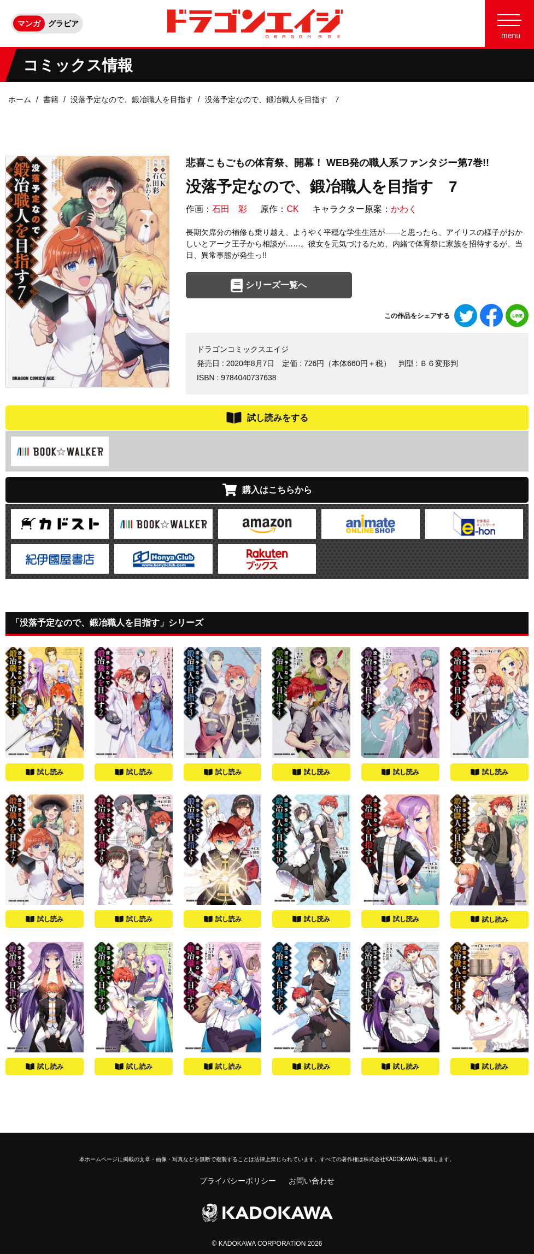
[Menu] (509, 23)
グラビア (63, 23)
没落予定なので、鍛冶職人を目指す (132, 99)
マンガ (28, 23)
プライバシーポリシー (237, 1180)
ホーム (19, 99)
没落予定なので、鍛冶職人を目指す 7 (272, 99)
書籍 (50, 99)
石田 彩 (229, 209)
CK (292, 209)
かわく (404, 209)
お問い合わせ (312, 1180)
